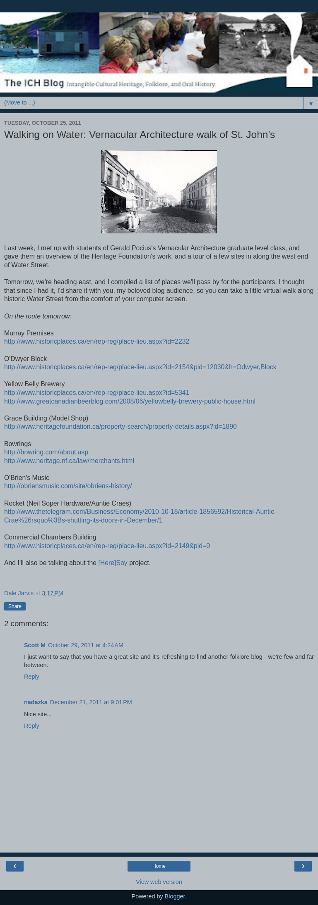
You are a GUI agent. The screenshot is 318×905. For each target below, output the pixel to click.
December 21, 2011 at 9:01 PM (91, 702)
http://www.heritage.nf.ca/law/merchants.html (69, 460)
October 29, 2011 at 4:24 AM (85, 645)
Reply (31, 676)
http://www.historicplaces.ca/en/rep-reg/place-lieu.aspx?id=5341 (96, 392)
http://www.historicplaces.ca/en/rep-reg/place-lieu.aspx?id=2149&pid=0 (107, 545)
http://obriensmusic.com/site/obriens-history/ (68, 485)
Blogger (175, 896)
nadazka (36, 702)
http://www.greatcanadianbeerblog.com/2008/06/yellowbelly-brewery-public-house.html (129, 401)
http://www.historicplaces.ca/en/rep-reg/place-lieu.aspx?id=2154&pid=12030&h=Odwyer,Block (140, 367)
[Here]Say (112, 562)
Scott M (35, 645)
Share (15, 606)
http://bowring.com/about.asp (46, 452)
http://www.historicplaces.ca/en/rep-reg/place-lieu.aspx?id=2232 (96, 341)
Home (159, 866)
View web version (159, 882)
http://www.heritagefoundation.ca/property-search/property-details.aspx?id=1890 (120, 426)
